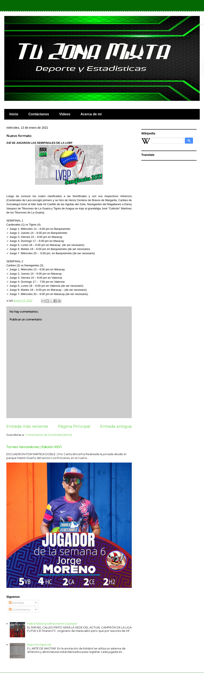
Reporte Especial (39, 644)
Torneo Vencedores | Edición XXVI (34, 447)
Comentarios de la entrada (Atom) (48, 434)
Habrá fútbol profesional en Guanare (52, 623)
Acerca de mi (91, 114)
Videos (64, 114)
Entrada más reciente (27, 426)
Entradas (16, 602)
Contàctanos (38, 114)
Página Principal (74, 426)
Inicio (13, 114)
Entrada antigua (116, 426)
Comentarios (19, 609)
